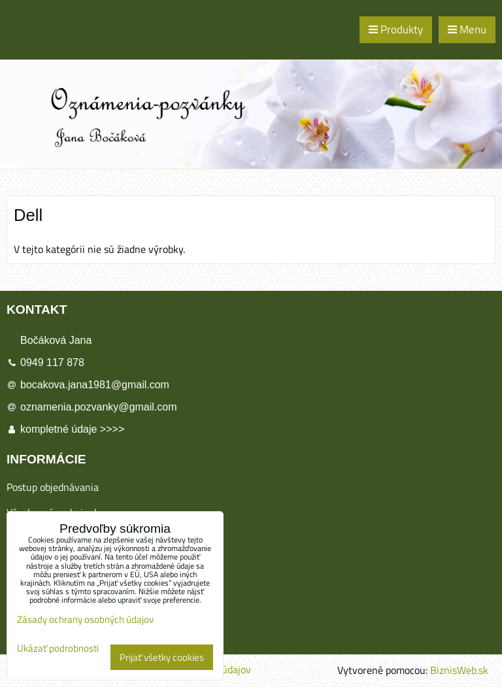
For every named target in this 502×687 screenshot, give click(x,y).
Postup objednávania (53, 487)
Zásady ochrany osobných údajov (85, 619)
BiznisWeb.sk (459, 670)
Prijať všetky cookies (162, 657)
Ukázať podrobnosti (58, 648)
